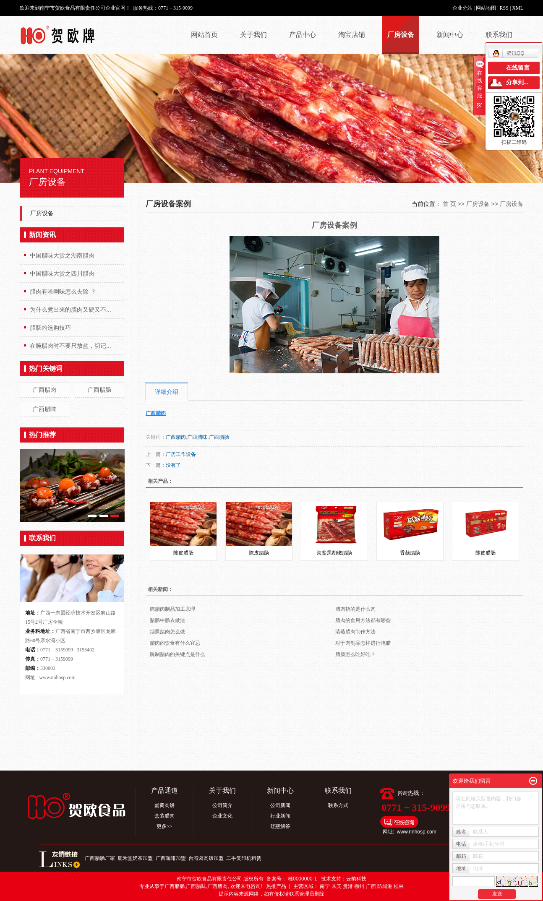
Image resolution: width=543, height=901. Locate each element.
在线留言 (518, 68)
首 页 (449, 204)
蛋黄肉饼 (164, 805)
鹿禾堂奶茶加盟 (135, 858)
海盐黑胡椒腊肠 (334, 553)
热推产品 (276, 886)
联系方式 (338, 805)
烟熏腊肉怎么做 (167, 632)
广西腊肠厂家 (100, 858)
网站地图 (486, 8)
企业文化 (222, 816)
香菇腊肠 (410, 553)
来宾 (337, 886)
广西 (371, 886)
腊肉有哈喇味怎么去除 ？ (63, 291)
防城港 (384, 886)
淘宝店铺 (351, 34)
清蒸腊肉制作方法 (355, 632)
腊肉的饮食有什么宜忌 (175, 643)
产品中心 (302, 34)
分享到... (517, 82)
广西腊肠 (99, 389)
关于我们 (253, 34)
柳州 (359, 886)
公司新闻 (280, 805)
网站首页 (204, 34)
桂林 (399, 886)
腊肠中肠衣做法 (167, 620)
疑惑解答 (280, 826)
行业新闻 (280, 816)
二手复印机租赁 (243, 858)
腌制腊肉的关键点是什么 (177, 654)
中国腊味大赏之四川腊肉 (62, 273)
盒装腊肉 (164, 816)
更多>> (164, 826)
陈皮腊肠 (183, 553)
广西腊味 (44, 409)
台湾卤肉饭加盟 (206, 858)
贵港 (348, 886)
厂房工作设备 (181, 454)
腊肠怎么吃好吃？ (355, 654)
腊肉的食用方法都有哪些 (363, 620)
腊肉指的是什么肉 (355, 609)
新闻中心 (449, 34)
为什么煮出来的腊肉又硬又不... (70, 309)
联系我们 (499, 34)
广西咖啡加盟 (171, 858)
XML (517, 8)
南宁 (325, 886)
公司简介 (222, 805)
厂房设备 (400, 34)
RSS (504, 8)
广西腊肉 (44, 389)
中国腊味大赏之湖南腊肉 (62, 255)
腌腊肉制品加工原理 (172, 609)
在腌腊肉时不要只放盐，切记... (70, 345)
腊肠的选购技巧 (50, 327)
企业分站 (462, 8)
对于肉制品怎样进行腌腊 (363, 643)
